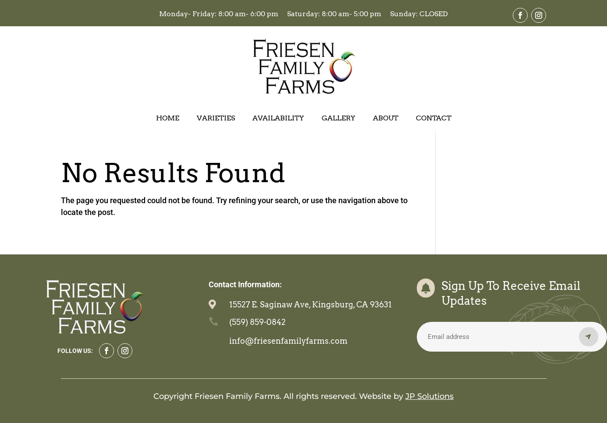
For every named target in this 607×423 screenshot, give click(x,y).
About (385, 118)
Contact (433, 118)
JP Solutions (429, 396)
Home (167, 118)
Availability (278, 118)
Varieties (216, 118)
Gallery (338, 118)
